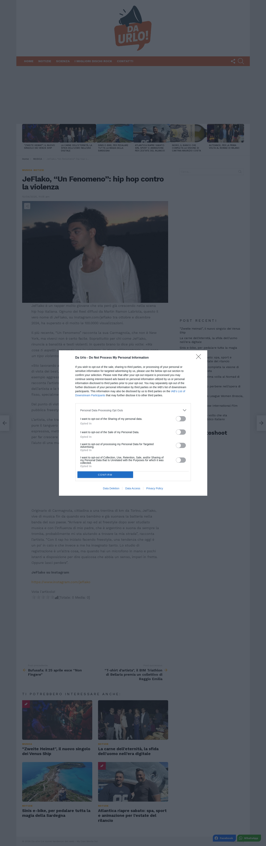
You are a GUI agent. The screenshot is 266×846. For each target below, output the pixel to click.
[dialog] (133, 423)
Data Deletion (111, 488)
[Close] (199, 357)
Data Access (132, 488)
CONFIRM (105, 474)
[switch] (181, 418)
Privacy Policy (154, 488)
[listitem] (133, 410)
